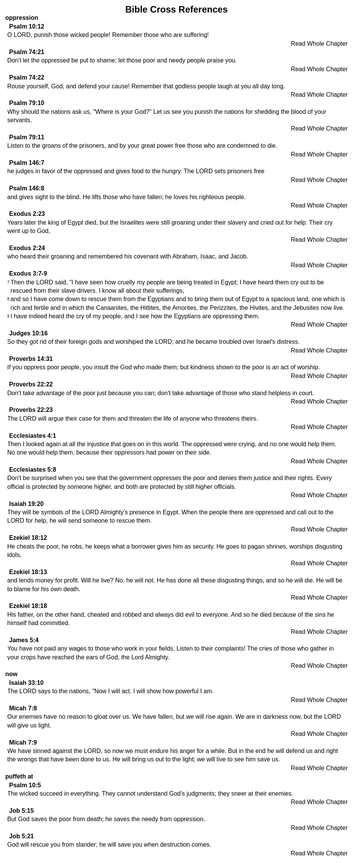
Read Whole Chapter (319, 43)
